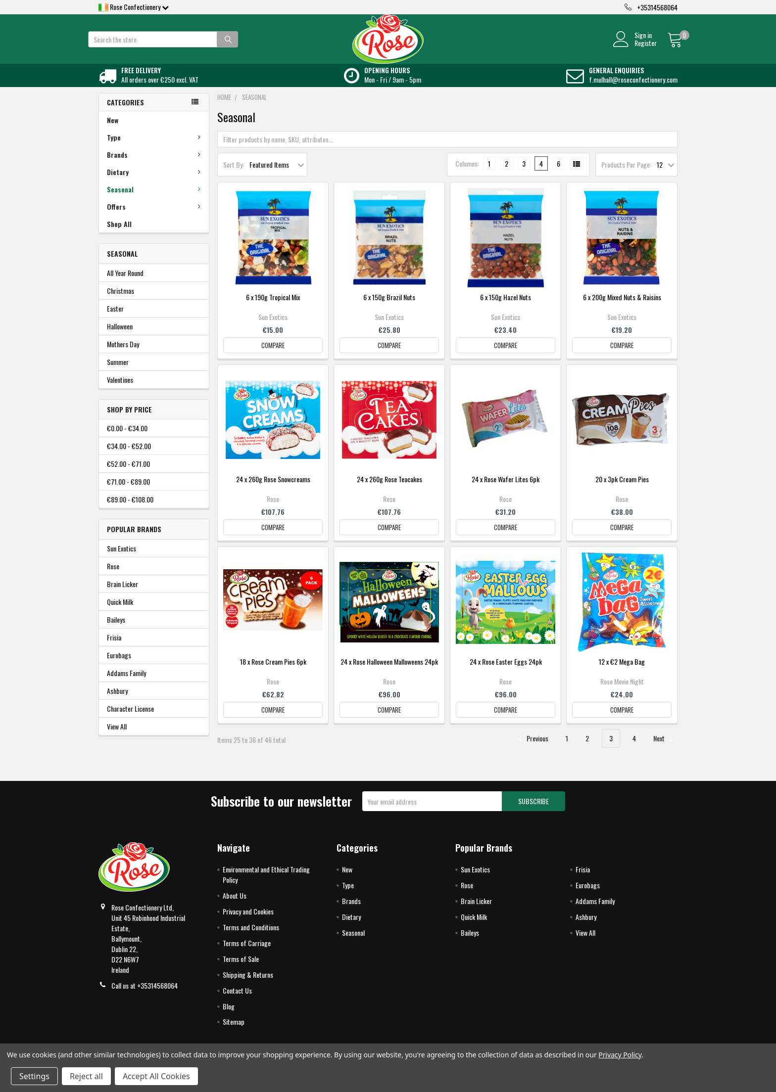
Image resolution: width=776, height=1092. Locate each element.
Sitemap (233, 1032)
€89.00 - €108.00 (130, 510)
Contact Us (237, 1001)
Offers (155, 217)
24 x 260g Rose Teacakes (389, 490)
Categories (125, 113)
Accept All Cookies (156, 1076)
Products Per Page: (626, 175)
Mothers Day (123, 355)
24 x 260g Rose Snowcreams (273, 490)
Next (664, 749)
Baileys (116, 630)
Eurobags (119, 666)
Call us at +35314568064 (144, 996)
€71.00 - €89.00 (128, 492)
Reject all (86, 1076)
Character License (130, 719)
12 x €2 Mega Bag (622, 672)
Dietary (155, 183)
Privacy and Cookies (248, 922)
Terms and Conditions (251, 938)
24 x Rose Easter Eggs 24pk (506, 672)
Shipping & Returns (248, 985)
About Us (234, 906)
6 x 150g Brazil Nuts (389, 308)
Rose (113, 577)
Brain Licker (122, 595)
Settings (34, 1076)
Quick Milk (120, 612)
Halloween (120, 337)
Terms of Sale (241, 969)
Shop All (119, 234)
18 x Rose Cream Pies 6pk (273, 672)
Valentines (120, 390)
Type (155, 148)
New (112, 131)
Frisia (114, 648)
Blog (229, 1016)
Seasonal (155, 200)
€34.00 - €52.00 (129, 457)
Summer (118, 372)
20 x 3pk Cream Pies (622, 490)
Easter (115, 319)
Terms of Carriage (247, 954)
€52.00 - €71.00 (128, 474)
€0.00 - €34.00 (127, 439)
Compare (273, 356)
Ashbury (117, 701)
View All (117, 737)
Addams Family (126, 684)
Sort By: (233, 175)
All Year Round (125, 283)
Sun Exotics (121, 559)
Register (635, 48)
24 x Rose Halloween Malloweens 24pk (389, 672)
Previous (531, 749)
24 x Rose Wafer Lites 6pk (505, 490)
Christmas (120, 301)
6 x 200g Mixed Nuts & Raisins (622, 308)
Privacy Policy (619, 1054)
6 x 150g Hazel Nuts (505, 308)
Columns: (467, 174)
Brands (155, 165)
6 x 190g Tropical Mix (273, 308)
